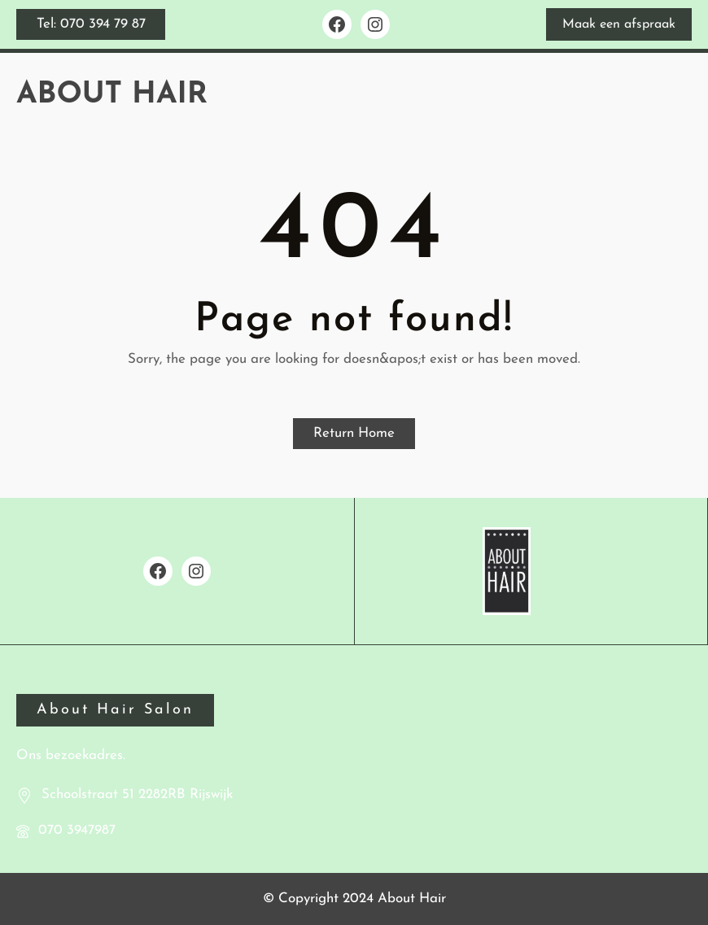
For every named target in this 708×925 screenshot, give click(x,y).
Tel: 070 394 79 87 (91, 24)
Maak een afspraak (618, 24)
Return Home (354, 433)
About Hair (112, 95)
